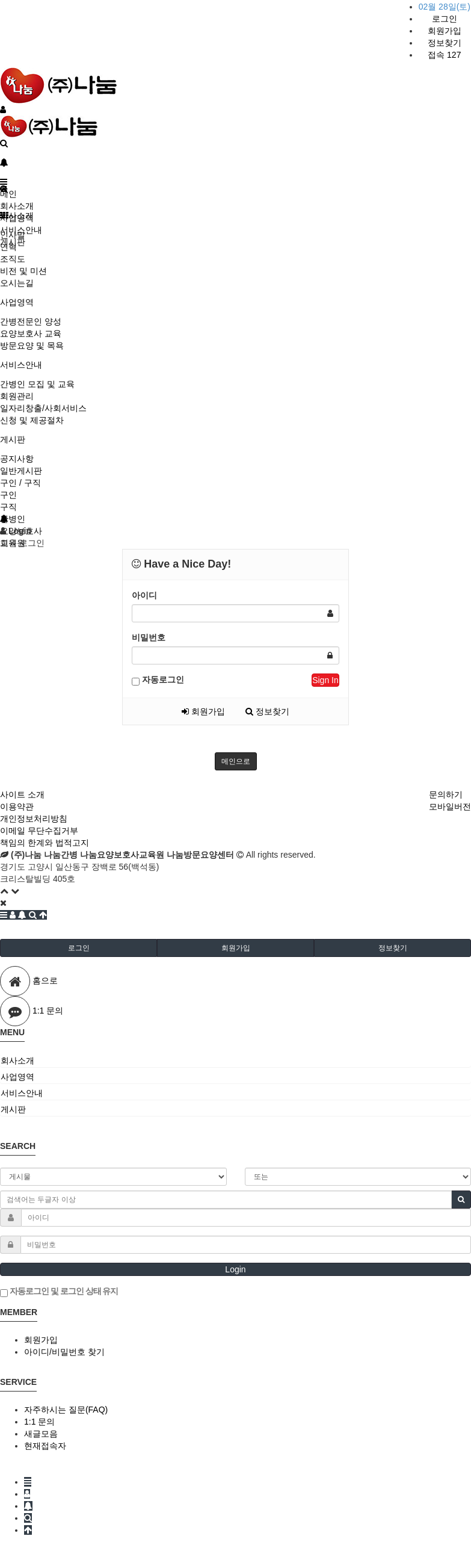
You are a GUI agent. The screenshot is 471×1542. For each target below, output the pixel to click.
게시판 (12, 439)
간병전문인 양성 (30, 321)
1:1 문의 (39, 1421)
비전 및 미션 (23, 271)
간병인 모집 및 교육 (37, 384)
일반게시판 (21, 470)
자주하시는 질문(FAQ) (66, 1409)
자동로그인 (158, 680)
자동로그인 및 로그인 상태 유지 (59, 1291)
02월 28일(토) (444, 6)
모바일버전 (450, 806)
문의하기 (446, 794)
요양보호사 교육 (30, 333)
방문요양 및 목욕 (32, 345)
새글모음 (41, 1433)
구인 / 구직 (20, 483)
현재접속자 (45, 1446)
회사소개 (17, 206)
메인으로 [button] (235, 761)
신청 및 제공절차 (32, 420)
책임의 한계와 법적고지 (44, 842)
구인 (8, 495)
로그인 (444, 18)
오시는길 (17, 283)
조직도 (12, 259)
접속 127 (444, 55)
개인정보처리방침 (33, 818)
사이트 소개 (22, 794)
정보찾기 (444, 43)
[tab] (235, 1060)
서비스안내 (21, 365)
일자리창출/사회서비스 (43, 408)
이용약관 (17, 806)
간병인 (12, 519)
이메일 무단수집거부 (39, 830)
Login (235, 1269)
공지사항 (17, 458)
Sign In (325, 680)
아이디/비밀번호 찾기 (64, 1352)
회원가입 (444, 31)
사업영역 (17, 302)
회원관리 (17, 396)
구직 (8, 507)
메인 (8, 194)
